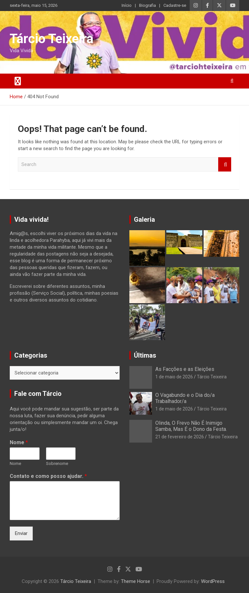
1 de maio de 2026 (174, 376)
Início (127, 5)
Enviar (21, 533)
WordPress (213, 581)
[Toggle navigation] (18, 81)
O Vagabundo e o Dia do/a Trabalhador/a (185, 398)
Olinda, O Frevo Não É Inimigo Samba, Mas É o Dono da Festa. (191, 426)
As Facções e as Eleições (184, 369)
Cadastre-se (174, 5)
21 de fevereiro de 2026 (179, 436)
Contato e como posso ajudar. (48, 476)
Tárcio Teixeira (51, 38)
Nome (19, 442)
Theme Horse (135, 581)
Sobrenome (57, 463)
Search (224, 164)
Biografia (147, 5)
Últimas (145, 355)
